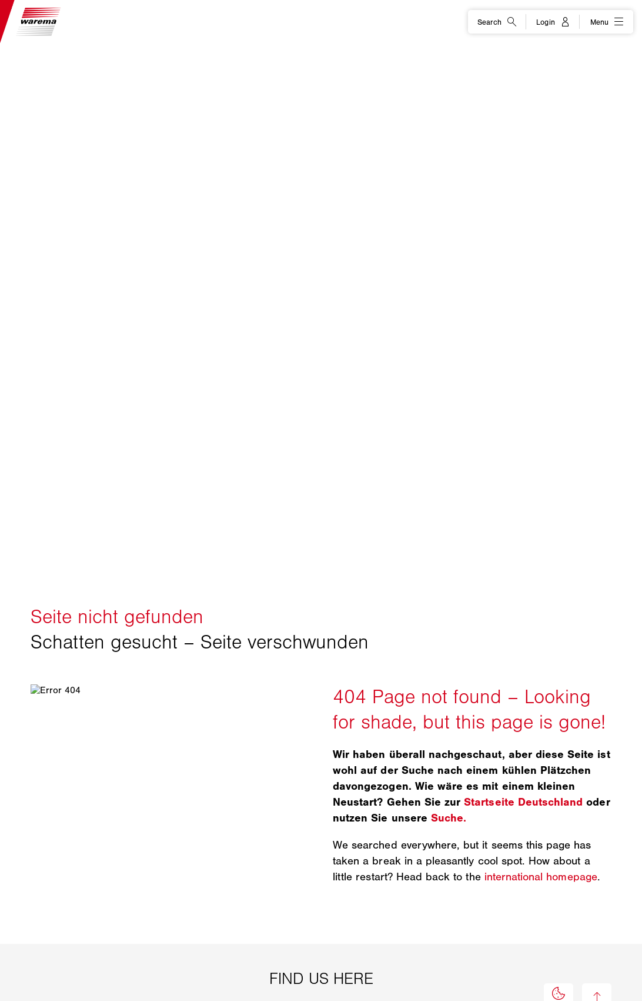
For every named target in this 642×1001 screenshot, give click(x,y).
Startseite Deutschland (523, 802)
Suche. (448, 818)
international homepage (540, 876)
